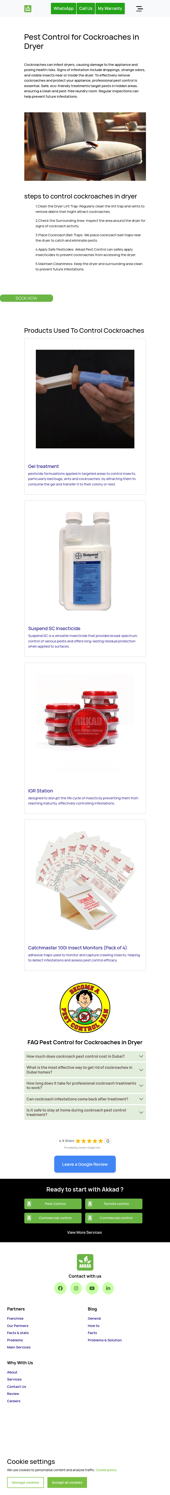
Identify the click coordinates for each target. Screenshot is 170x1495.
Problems (15, 1340)
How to (94, 1325)
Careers (14, 1400)
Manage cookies (25, 1482)
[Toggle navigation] (139, 8)
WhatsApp (64, 8)
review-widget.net (89, 1147)
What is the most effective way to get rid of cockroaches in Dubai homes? (80, 1069)
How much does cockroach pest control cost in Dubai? (76, 1056)
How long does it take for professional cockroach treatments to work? (81, 1085)
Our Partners (18, 1325)
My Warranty (110, 8)
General (94, 1318)
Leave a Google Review (85, 1164)
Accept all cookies (67, 1482)
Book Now (26, 298)
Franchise (15, 1318)
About (12, 1372)
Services (14, 1379)
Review (13, 1393)
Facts (92, 1332)
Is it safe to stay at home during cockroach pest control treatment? (76, 1112)
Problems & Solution (105, 1340)
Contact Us (16, 1386)
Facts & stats (18, 1332)
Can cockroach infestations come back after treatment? (78, 1099)
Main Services (18, 1347)
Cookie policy (106, 1470)
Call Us (85, 8)
